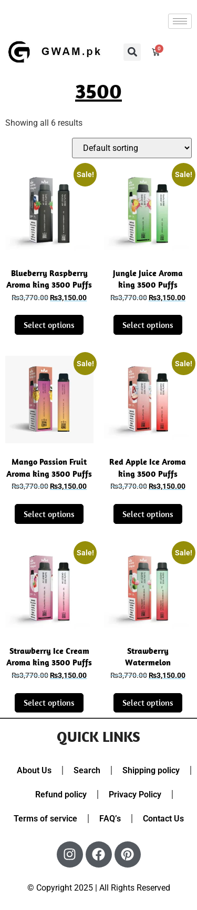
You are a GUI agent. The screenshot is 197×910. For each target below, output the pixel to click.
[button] (132, 52)
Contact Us (163, 819)
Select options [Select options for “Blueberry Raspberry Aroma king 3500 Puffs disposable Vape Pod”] (49, 325)
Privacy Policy (135, 794)
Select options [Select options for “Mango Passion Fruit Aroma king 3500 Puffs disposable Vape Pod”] (49, 514)
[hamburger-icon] (180, 21)
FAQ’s (110, 819)
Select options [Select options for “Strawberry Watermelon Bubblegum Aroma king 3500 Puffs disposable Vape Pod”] (147, 702)
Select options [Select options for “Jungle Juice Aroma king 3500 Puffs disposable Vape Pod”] (147, 325)
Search (87, 770)
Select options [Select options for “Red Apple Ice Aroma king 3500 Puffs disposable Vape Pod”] (147, 514)
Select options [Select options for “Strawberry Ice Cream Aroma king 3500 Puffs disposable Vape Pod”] (49, 702)
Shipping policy (151, 770)
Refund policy (61, 794)
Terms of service (45, 819)
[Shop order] (132, 148)
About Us (34, 770)
